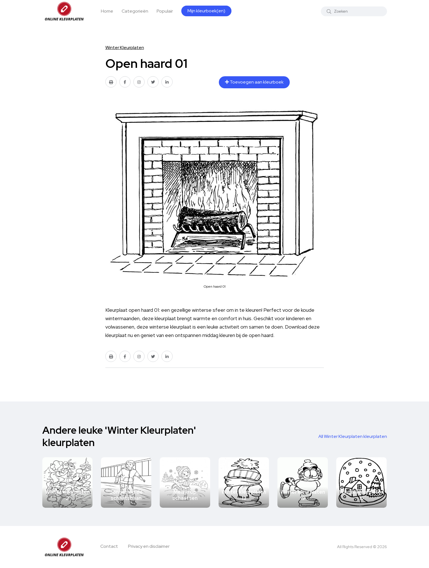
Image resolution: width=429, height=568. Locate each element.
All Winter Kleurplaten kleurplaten (352, 436)
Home (107, 11)
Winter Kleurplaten (124, 47)
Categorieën (135, 11)
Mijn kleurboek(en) (206, 11)
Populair (165, 11)
